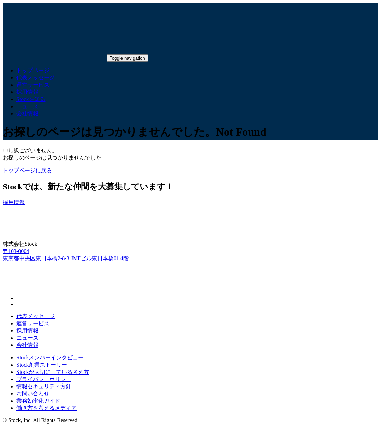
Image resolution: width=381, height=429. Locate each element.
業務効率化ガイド (38, 401)
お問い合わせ (32, 393)
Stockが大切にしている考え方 (52, 372)
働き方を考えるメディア (46, 408)
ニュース (27, 338)
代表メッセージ (35, 316)
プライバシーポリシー (43, 379)
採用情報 (27, 330)
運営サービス (32, 323)
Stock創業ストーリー (41, 365)
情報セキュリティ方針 (43, 386)
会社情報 (27, 345)
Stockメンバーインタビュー (50, 358)
